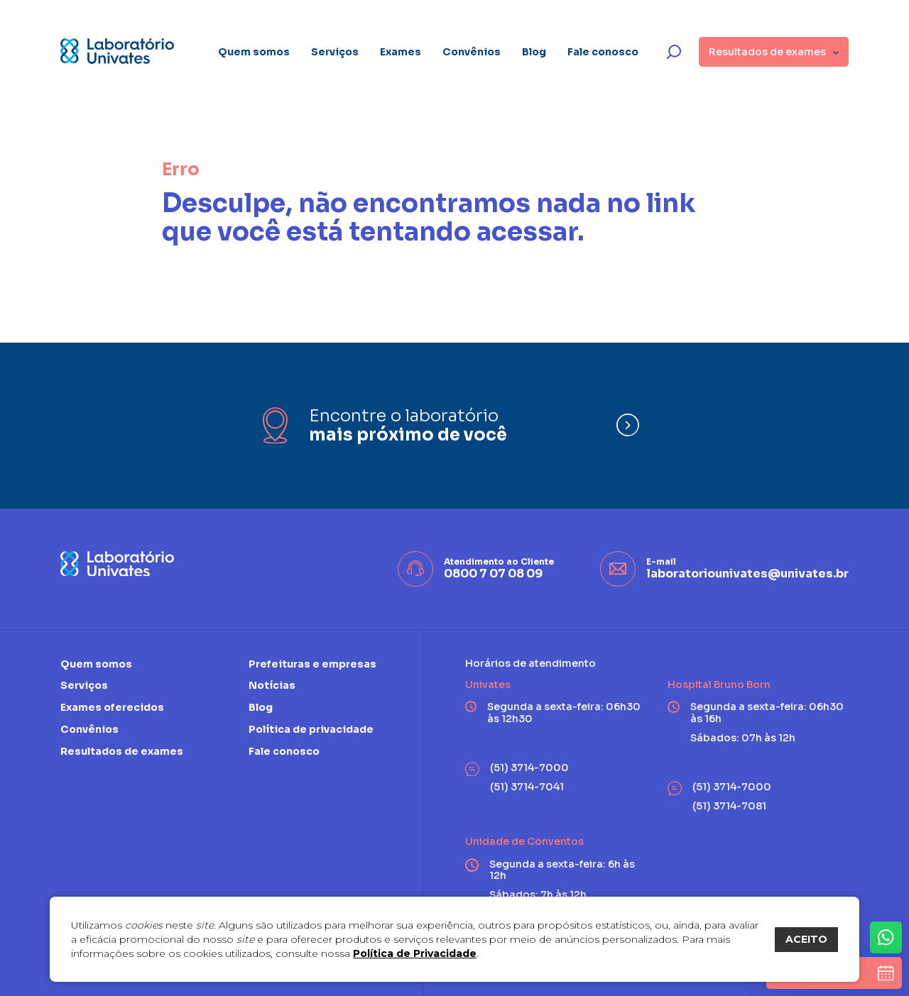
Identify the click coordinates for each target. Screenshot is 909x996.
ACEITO (806, 939)
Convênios (471, 51)
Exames (400, 51)
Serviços (335, 51)
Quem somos (254, 51)
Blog (534, 51)
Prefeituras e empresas (312, 664)
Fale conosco (602, 51)
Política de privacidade (311, 729)
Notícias (272, 685)
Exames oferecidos (112, 707)
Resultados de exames (121, 751)
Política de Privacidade (415, 953)
